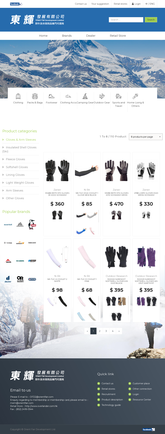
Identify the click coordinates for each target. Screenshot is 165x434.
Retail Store (118, 35)
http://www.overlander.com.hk (41, 406)
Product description (110, 399)
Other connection (140, 388)
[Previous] (87, 331)
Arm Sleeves (12, 190)
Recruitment (106, 394)
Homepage (100, 63)
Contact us (81, 3)
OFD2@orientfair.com (41, 396)
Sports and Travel (118, 99)
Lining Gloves (13, 175)
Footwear (51, 98)
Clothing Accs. (117, 63)
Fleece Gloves (13, 159)
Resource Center (139, 399)
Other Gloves (13, 198)
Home (43, 35)
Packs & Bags (35, 98)
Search (151, 19)
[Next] (119, 331)
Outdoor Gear (102, 98)
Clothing (18, 98)
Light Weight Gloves (18, 182)
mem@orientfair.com (21, 403)
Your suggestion (100, 3)
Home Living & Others (135, 99)
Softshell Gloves (15, 167)
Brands (67, 35)
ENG (152, 3)
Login (136, 3)
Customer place (139, 383)
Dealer (90, 35)
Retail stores (120, 3)
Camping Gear (85, 98)
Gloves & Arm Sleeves (141, 63)
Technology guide (109, 405)
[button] (146, 136)
